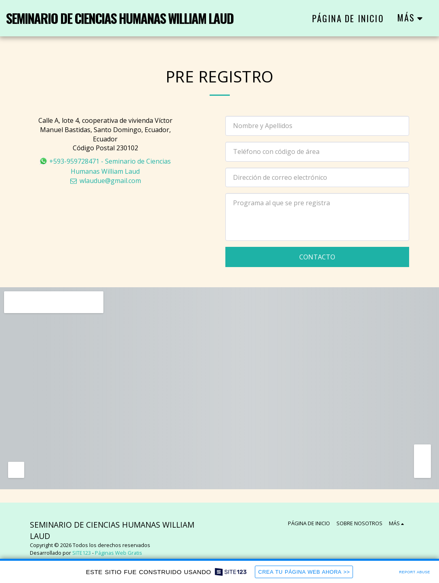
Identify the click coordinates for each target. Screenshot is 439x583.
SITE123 (81, 552)
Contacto (317, 257)
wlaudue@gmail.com (105, 180)
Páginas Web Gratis (118, 552)
